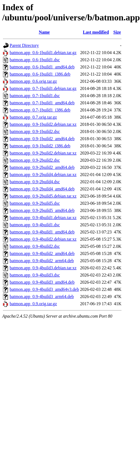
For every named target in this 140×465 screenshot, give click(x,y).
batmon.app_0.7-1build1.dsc (35, 95)
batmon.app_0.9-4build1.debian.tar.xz (43, 217)
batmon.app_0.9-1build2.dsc (35, 131)
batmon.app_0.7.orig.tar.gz (33, 117)
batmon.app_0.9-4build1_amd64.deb (42, 232)
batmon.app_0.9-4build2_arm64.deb (42, 260)
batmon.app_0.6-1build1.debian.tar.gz (43, 52)
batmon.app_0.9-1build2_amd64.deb (42, 138)
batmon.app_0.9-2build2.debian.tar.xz (43, 153)
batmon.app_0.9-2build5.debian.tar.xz (43, 196)
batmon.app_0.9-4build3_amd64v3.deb (44, 289)
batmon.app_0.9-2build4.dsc (35, 181)
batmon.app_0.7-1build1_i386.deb (40, 110)
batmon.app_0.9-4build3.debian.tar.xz (43, 267)
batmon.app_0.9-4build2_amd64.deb (42, 253)
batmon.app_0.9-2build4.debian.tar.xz (43, 174)
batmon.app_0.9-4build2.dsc (35, 246)
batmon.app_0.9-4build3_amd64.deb (42, 282)
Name (44, 32)
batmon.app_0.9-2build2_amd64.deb (42, 167)
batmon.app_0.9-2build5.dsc (35, 203)
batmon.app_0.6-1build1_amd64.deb (42, 67)
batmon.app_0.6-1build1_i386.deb (40, 74)
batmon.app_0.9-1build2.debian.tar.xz (43, 124)
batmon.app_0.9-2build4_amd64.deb (42, 189)
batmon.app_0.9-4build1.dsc (35, 224)
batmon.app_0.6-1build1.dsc (35, 59)
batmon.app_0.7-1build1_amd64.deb (42, 102)
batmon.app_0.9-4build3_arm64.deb (42, 296)
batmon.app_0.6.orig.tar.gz (33, 81)
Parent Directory (24, 45)
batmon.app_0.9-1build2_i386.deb (40, 146)
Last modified (96, 32)
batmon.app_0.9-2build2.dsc (35, 160)
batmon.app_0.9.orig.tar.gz (33, 303)
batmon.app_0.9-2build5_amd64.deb (42, 210)
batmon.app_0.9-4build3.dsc (35, 275)
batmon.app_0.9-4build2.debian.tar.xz (43, 239)
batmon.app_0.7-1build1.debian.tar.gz (43, 88)
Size (117, 32)
